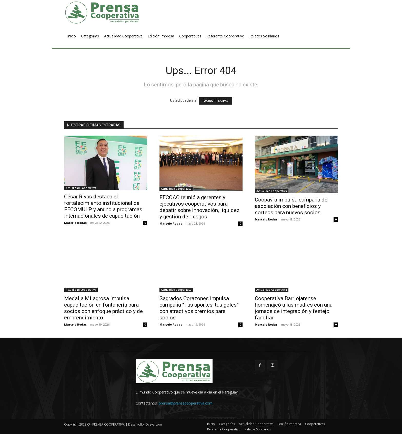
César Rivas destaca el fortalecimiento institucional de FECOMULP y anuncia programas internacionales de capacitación (103, 206)
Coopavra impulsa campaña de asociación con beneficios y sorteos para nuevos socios (291, 206)
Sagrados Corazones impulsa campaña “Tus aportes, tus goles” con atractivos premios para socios (199, 308)
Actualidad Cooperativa (81, 188)
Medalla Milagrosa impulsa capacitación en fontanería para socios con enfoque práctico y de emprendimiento (103, 308)
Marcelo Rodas (75, 223)
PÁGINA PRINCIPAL (215, 101)
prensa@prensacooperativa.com (186, 403)
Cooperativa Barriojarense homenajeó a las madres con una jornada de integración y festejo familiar (294, 308)
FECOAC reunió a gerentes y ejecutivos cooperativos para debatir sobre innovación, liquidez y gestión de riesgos (199, 207)
